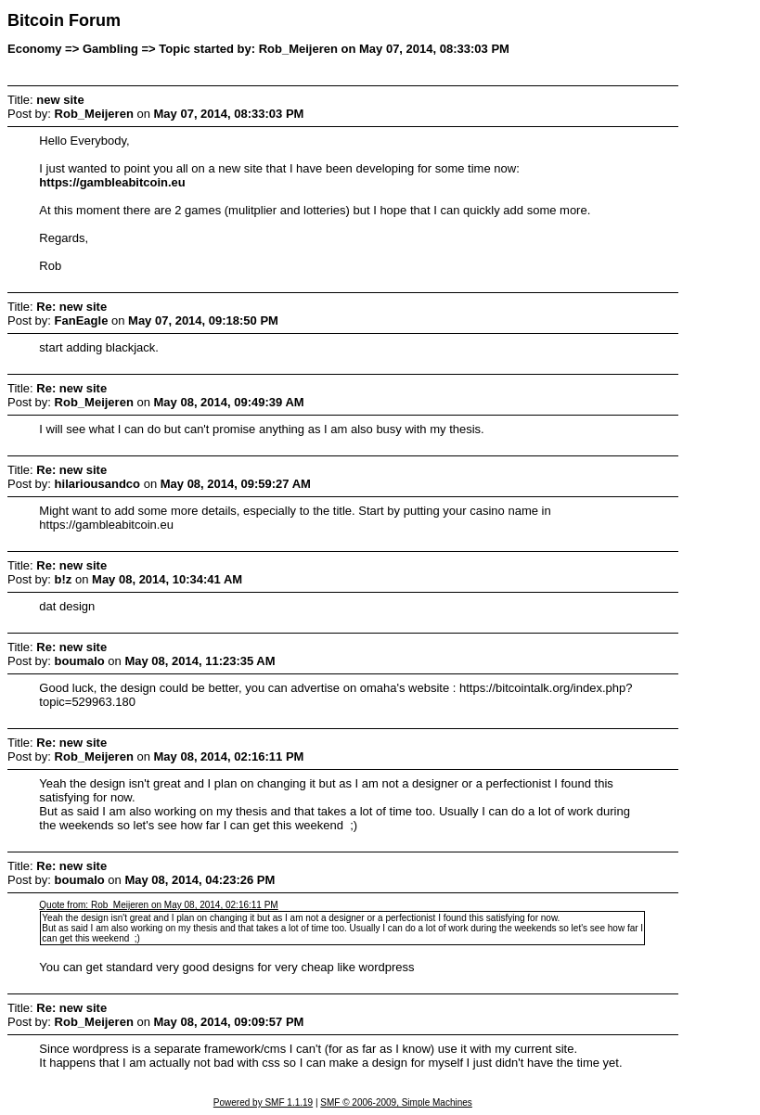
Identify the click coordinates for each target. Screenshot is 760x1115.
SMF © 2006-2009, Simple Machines (396, 1102)
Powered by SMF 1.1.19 (263, 1102)
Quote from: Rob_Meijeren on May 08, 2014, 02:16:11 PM (158, 905)
